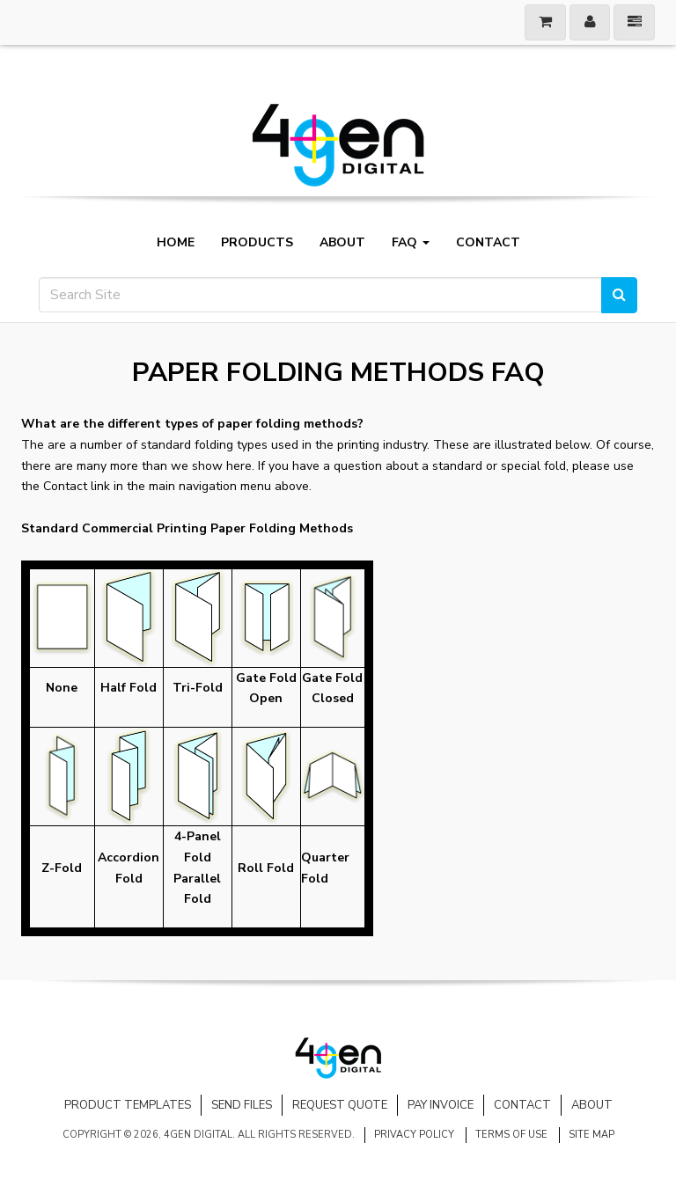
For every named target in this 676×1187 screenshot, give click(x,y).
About (342, 243)
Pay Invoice (441, 1105)
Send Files (241, 1105)
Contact (488, 243)
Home (176, 243)
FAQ (411, 243)
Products (257, 243)
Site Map (591, 1134)
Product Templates (127, 1105)
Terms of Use (511, 1134)
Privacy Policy (414, 1134)
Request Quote (339, 1105)
